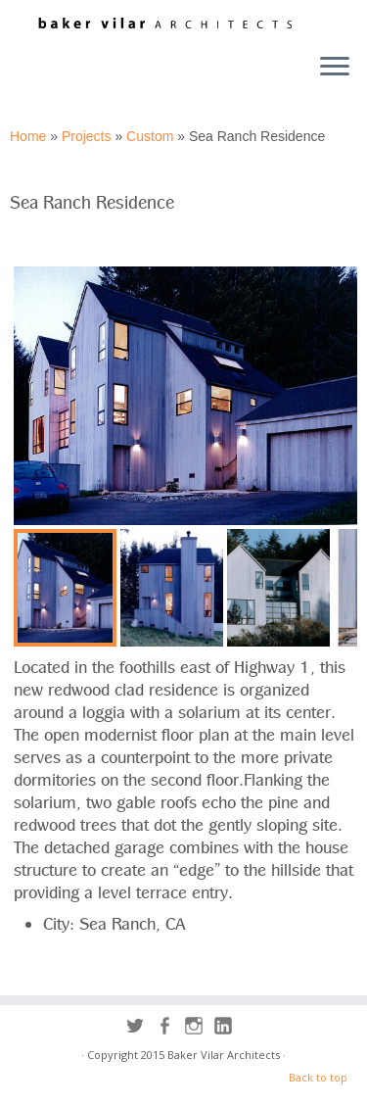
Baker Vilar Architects (223, 1054)
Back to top (318, 1077)
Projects (87, 136)
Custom (149, 136)
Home (28, 136)
